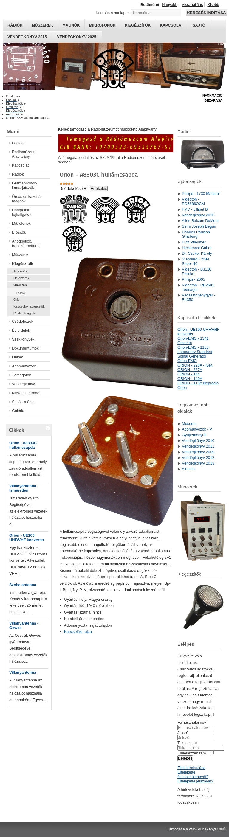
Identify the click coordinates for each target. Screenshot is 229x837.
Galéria (18, 411)
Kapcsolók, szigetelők (29, 306)
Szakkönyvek (23, 339)
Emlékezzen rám (191, 753)
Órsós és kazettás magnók (27, 198)
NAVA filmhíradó (25, 393)
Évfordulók (21, 330)
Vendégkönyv (23, 384)
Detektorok (21, 278)
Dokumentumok (25, 348)
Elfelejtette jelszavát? (195, 781)
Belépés (185, 758)
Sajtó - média (23, 402)
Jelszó (182, 732)
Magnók (71, 25)
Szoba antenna (22, 585)
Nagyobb (169, 4)
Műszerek (42, 25)
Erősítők (19, 232)
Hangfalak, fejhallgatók (21, 212)
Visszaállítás (192, 4)
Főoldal (18, 143)
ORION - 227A (189, 369)
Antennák (20, 271)
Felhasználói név (191, 722)
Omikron (20, 285)
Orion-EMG (187, 360)
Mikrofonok (102, 25)
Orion (17, 299)
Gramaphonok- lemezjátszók (24, 185)
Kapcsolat (171, 25)
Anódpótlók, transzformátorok (26, 243)
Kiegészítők (138, 25)
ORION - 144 (188, 374)
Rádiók (14, 25)
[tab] (49, 427)
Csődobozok (22, 321)
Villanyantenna (22, 672)
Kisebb (213, 4)
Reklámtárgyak (24, 313)
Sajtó (199, 25)
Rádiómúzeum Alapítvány (24, 154)
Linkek (17, 357)
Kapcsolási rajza (78, 631)
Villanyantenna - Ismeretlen (23, 488)
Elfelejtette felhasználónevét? (192, 774)
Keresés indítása (206, 12)
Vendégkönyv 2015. (27, 37)
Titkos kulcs (187, 742)
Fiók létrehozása (191, 767)
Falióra (20, 292)
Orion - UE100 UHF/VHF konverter (26, 537)
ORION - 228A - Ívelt (194, 365)
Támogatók (21, 375)
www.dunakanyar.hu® (207, 829)
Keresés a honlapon (113, 12)
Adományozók (24, 366)
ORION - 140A (189, 378)
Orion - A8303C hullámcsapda (23, 445)
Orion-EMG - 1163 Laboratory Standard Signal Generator (194, 351)
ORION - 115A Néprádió (198, 383)
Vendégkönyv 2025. (77, 37)
